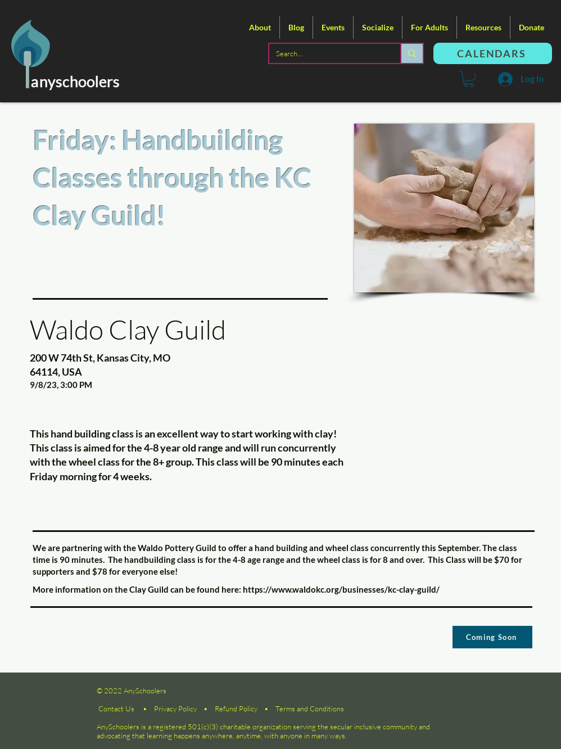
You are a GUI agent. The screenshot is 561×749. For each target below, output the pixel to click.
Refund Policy (236, 708)
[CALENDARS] (492, 53)
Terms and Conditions (309, 708)
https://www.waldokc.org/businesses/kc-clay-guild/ (341, 589)
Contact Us (116, 708)
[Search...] (326, 53)
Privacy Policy (175, 708)
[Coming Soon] (492, 637)
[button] (260, 27)
